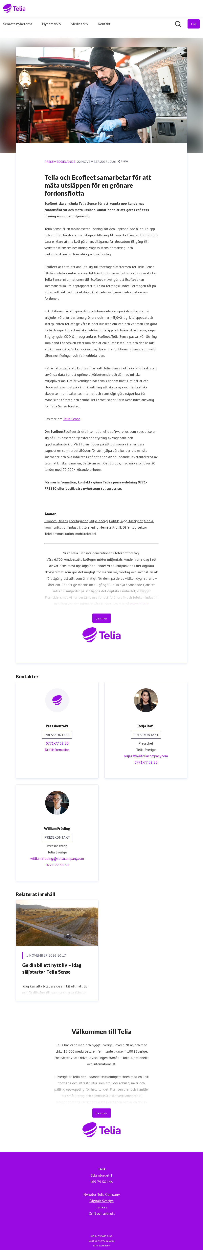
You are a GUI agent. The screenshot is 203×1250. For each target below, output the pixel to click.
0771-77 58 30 (57, 743)
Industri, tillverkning (83, 527)
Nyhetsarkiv (51, 24)
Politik (114, 521)
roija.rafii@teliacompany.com (146, 756)
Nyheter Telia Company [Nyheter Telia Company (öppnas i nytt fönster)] (101, 1194)
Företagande (78, 521)
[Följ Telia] (194, 24)
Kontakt (104, 24)
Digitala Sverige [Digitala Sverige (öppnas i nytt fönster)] (101, 1201)
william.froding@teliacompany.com (57, 858)
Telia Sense (71, 419)
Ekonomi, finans (56, 521)
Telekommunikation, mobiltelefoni (70, 533)
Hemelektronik (111, 527)
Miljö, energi (98, 521)
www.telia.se (139, 603)
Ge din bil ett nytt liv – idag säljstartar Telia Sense (51, 968)
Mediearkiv (79, 24)
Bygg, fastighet (131, 521)
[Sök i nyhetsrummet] (178, 24)
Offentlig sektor (135, 527)
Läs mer (102, 618)
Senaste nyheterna (18, 24)
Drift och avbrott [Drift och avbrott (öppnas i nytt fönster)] (101, 1213)
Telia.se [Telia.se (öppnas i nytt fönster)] (101, 1207)
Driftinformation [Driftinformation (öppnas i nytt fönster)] (57, 749)
